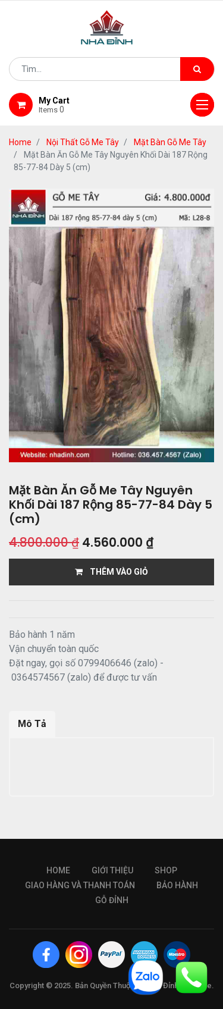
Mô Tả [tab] (32, 723)
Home (20, 142)
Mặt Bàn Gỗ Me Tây (170, 142)
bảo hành (177, 885)
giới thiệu (112, 870)
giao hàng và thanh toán (80, 885)
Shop (166, 870)
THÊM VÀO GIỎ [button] (111, 571)
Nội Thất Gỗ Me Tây (82, 142)
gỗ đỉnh (111, 900)
